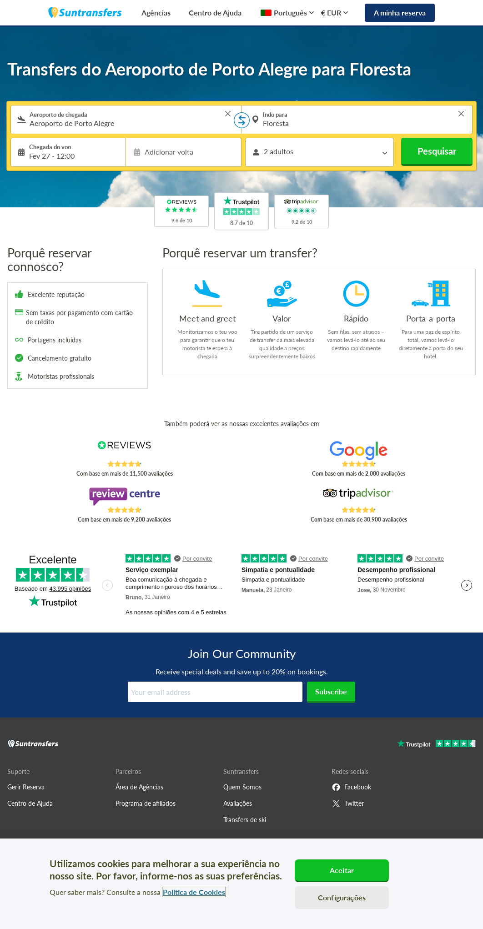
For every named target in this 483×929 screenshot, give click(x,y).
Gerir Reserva (26, 787)
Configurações (342, 897)
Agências (156, 12)
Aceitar (342, 870)
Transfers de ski (244, 820)
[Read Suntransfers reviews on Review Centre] (124, 496)
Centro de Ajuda (215, 12)
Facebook (351, 787)
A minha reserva (400, 12)
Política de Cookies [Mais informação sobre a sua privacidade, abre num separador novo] (194, 892)
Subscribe (331, 691)
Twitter (348, 803)
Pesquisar (437, 151)
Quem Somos (242, 787)
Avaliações (237, 803)
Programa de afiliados (146, 803)
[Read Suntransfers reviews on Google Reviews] (358, 450)
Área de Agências (139, 787)
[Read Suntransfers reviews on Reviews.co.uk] (124, 450)
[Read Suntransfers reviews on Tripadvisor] (358, 496)
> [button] (228, 113)
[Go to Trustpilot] (436, 744)
